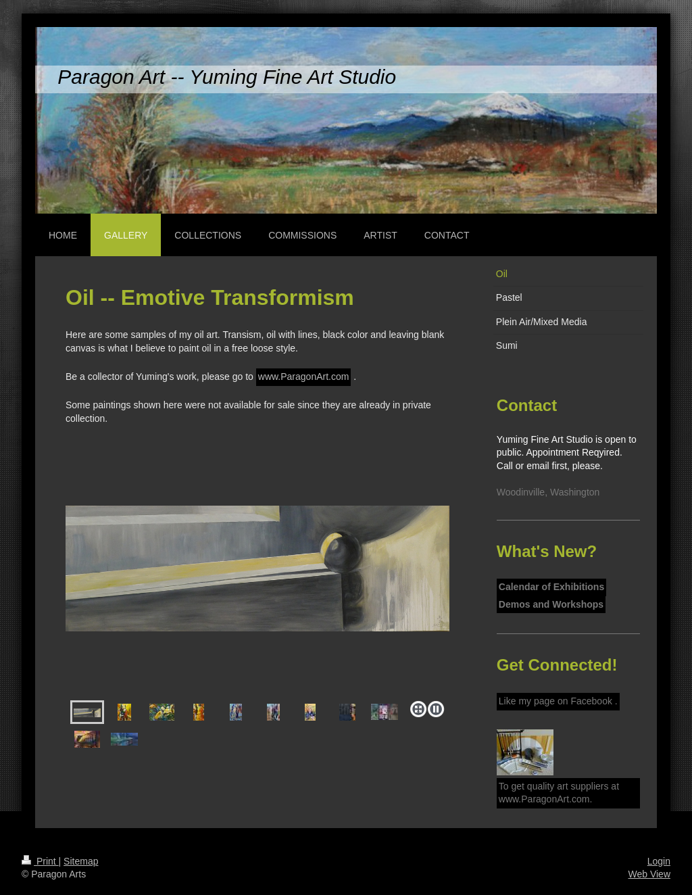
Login (658, 861)
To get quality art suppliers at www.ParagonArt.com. (559, 793)
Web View (649, 874)
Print (40, 861)
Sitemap (81, 861)
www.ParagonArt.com (303, 376)
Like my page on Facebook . (558, 701)
